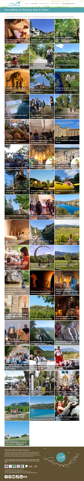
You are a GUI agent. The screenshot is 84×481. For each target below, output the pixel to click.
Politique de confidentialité (21, 459)
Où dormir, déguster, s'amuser (68, 3)
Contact (6, 459)
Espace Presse (19, 460)
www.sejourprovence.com (31, 472)
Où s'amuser (7, 13)
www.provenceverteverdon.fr (14, 472)
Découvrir (27, 3)
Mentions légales (12, 459)
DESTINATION (34, 3)
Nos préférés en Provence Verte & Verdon (19, 13)
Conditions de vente (32, 459)
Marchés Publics (32, 460)
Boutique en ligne (56, 1)
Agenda (55, 3)
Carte (67, 1)
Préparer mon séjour (44, 3)
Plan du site (25, 460)
